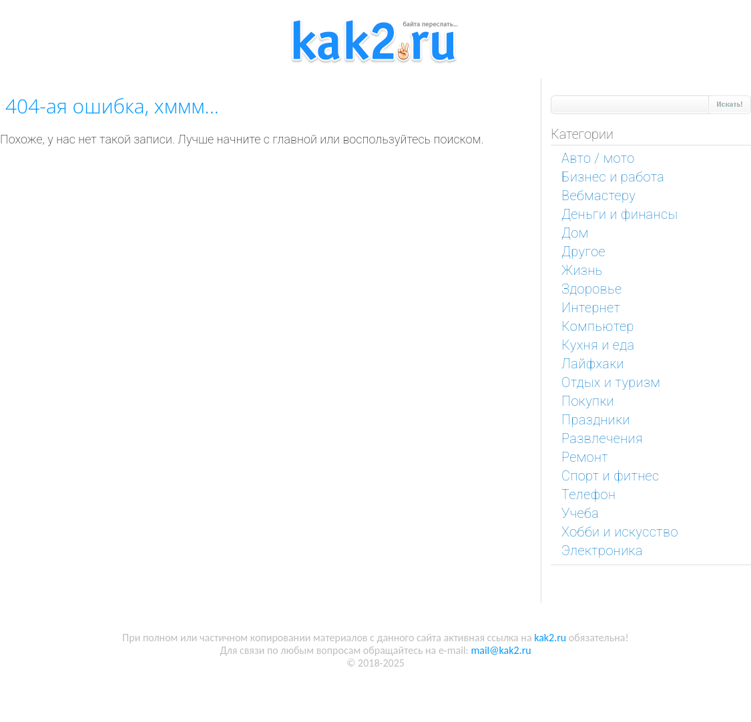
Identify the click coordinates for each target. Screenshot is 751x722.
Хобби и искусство (619, 532)
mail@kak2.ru (501, 650)
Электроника (602, 551)
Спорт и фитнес (610, 476)
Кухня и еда (598, 345)
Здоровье (591, 289)
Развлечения (602, 438)
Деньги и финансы (619, 214)
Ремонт (584, 457)
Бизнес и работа (612, 177)
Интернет (590, 308)
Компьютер (597, 326)
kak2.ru (550, 637)
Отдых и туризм (610, 382)
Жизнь (582, 270)
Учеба (580, 513)
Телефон (588, 494)
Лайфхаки (592, 364)
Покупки (587, 401)
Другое (583, 252)
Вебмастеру (598, 196)
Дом (575, 233)
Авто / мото (598, 158)
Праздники (595, 420)
